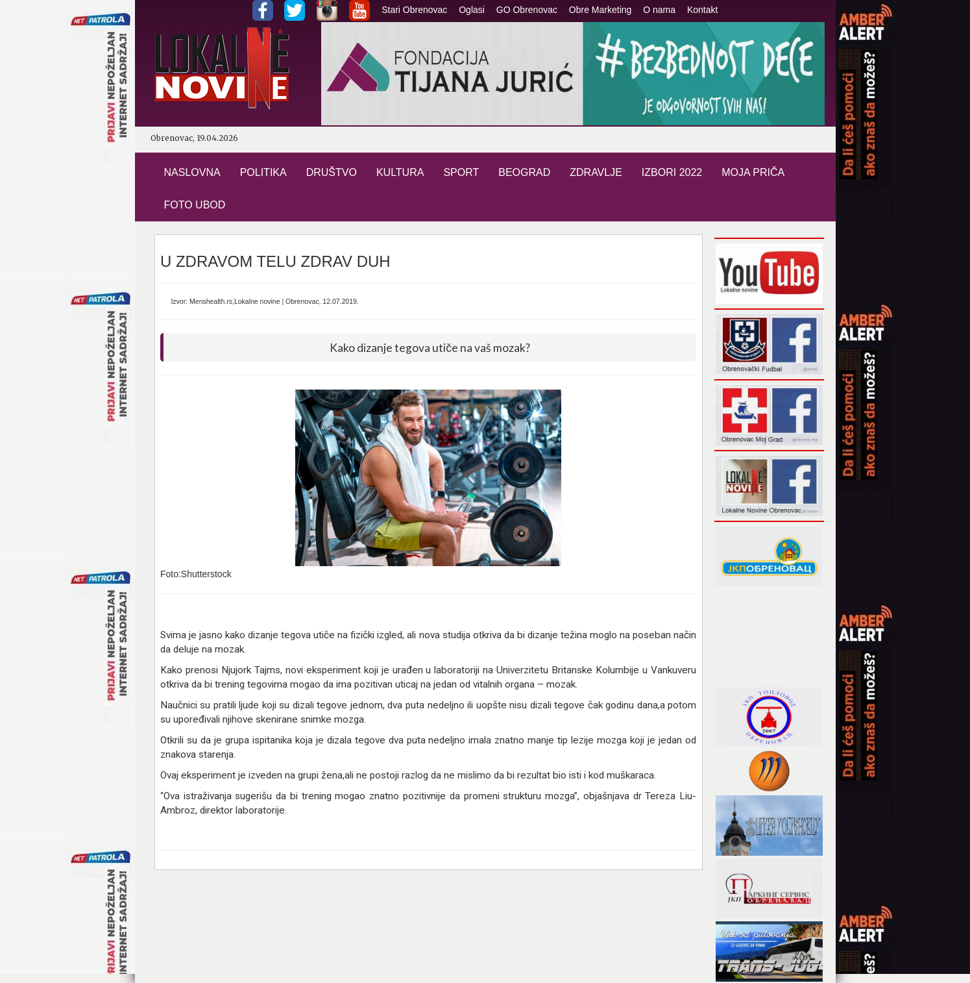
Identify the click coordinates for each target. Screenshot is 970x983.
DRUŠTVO (331, 172)
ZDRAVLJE (596, 172)
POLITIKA (263, 172)
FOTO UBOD (195, 204)
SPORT (461, 172)
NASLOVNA (192, 172)
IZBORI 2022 (672, 172)
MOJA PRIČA (752, 172)
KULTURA (400, 172)
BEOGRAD (524, 172)
